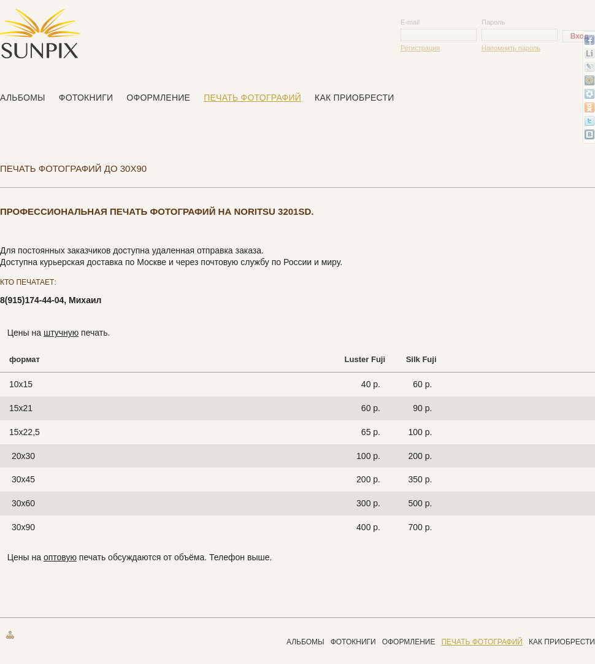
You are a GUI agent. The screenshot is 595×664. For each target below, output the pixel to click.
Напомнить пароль (511, 48)
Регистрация (420, 48)
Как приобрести (354, 97)
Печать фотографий (252, 97)
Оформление (158, 97)
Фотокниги (86, 97)
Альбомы (22, 97)
